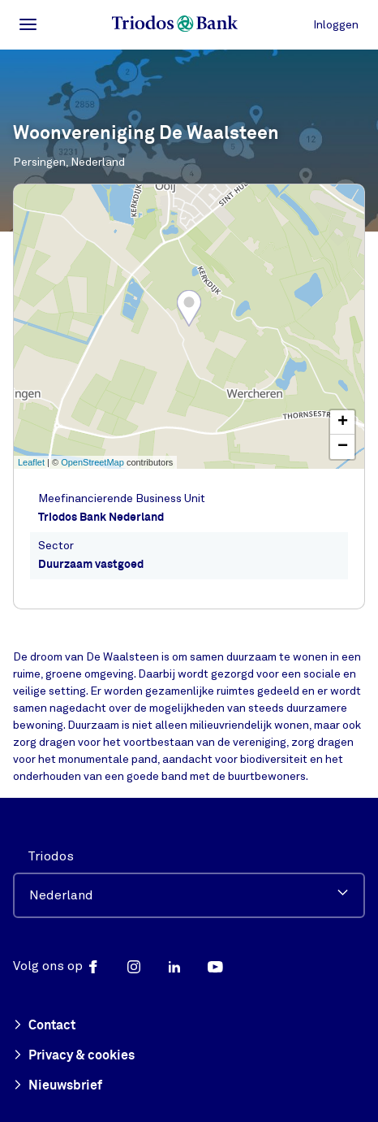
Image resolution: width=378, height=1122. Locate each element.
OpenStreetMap (92, 462)
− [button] (342, 447)
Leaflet (31, 462)
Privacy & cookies (74, 1056)
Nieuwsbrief (57, 1086)
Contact (44, 1026)
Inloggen (336, 25)
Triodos (51, 856)
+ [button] (342, 422)
